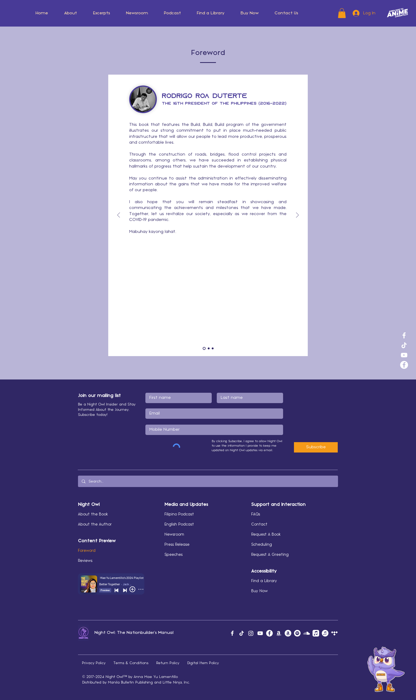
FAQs (255, 514)
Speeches (173, 555)
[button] (70, 13)
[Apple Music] (316, 633)
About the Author (95, 524)
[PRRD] (204, 348)
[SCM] (209, 348)
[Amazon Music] (278, 633)
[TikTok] (404, 345)
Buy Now (259, 591)
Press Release (176, 545)
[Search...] (208, 481)
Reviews (85, 561)
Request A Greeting (270, 555)
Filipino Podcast (179, 514)
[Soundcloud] (306, 633)
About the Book (93, 514)
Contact (259, 524)
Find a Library (264, 581)
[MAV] (213, 348)
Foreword (87, 551)
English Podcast (179, 524)
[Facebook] (404, 335)
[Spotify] (297, 633)
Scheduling (261, 545)
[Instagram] (251, 633)
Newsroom (174, 534)
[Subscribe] (316, 447)
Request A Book (266, 534)
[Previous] (118, 215)
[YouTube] (404, 355)
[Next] (297, 215)
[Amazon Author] (288, 633)
